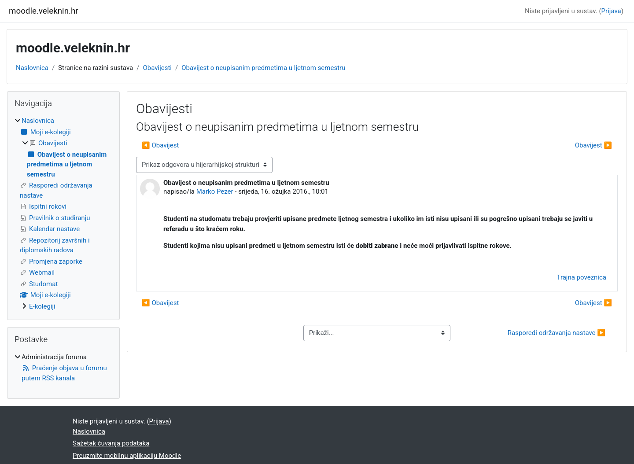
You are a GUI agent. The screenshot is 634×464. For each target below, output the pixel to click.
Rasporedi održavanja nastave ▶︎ (556, 333)
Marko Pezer (214, 191)
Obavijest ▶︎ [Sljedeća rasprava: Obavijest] (593, 145)
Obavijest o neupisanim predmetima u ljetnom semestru (263, 68)
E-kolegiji (42, 306)
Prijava (611, 11)
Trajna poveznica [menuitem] (581, 277)
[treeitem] (63, 213)
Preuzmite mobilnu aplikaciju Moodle (127, 456)
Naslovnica (32, 68)
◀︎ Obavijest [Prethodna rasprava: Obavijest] (160, 145)
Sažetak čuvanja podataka (111, 443)
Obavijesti (157, 68)
